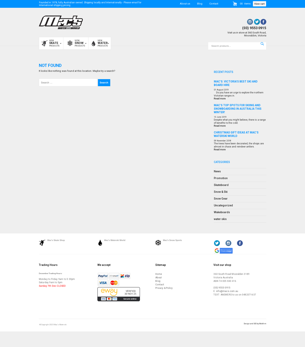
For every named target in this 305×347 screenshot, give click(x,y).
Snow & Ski (221, 191)
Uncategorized (223, 205)
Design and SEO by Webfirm (255, 324)
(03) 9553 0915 (254, 28)
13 (215, 117)
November (221, 141)
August (220, 90)
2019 (226, 90)
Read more (220, 98)
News (217, 171)
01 (215, 90)
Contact (213, 3)
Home (158, 274)
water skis (220, 219)
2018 (228, 141)
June (219, 117)
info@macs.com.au (227, 291)
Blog (199, 3)
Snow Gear (221, 198)
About (158, 277)
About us (185, 3)
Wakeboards (222, 212)
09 (215, 141)
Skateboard (221, 185)
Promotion (221, 178)
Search (262, 43)
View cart (259, 4)
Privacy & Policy (164, 288)
